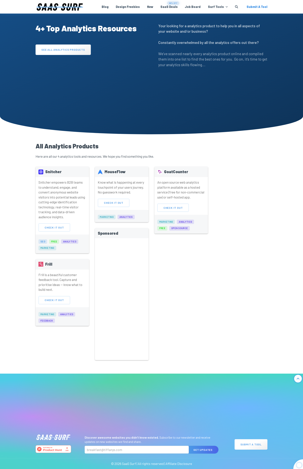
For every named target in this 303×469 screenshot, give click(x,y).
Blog (105, 7)
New (150, 7)
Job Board (193, 7)
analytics (69, 250)
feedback (46, 329)
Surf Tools (216, 7)
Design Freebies (128, 7)
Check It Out (54, 236)
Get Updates (203, 449)
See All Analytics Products (63, 49)
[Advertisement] (90, 86)
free (54, 250)
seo (42, 250)
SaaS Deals (169, 7)
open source (179, 236)
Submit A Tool (251, 444)
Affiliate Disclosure (178, 464)
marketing (47, 256)
